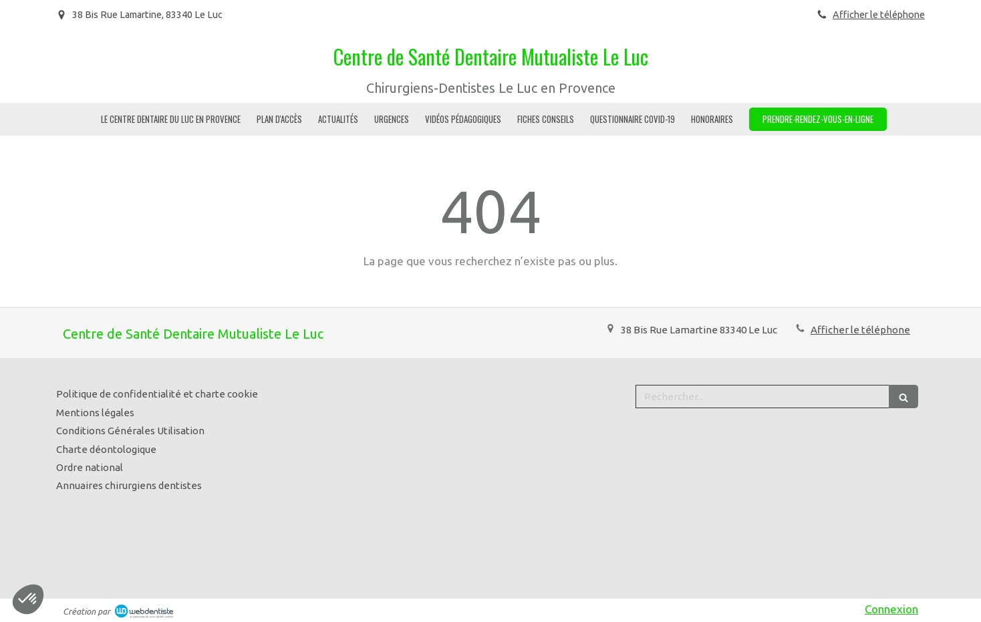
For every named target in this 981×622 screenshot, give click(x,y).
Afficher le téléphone (879, 14)
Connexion (891, 609)
